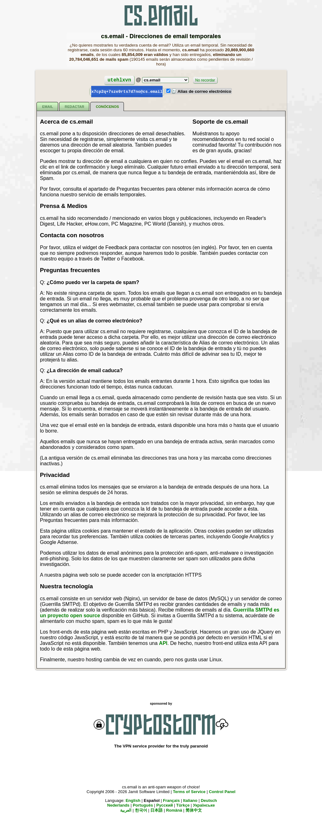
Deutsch (209, 800)
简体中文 (194, 810)
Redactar (74, 106)
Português (143, 805)
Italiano (190, 800)
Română (174, 810)
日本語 (156, 810)
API (163, 643)
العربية (125, 810)
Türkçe (183, 805)
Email (47, 106)
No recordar (205, 80)
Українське (204, 805)
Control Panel (222, 791)
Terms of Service (189, 791)
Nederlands (118, 805)
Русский (164, 805)
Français (171, 800)
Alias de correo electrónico (201, 91)
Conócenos (107, 106)
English (132, 800)
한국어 (141, 810)
